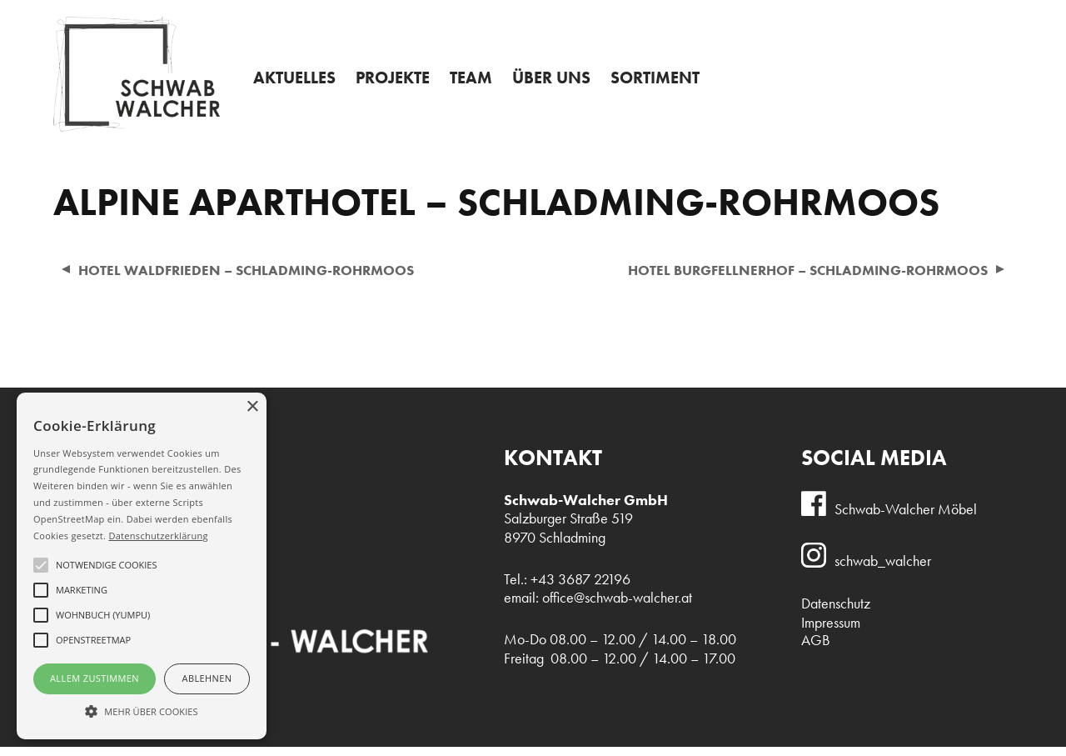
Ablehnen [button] (207, 678)
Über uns (568, 86)
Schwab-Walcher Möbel (905, 517)
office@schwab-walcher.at (617, 607)
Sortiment (677, 86)
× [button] (252, 407)
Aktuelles (297, 86)
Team (483, 86)
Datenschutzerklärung (157, 535)
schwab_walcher (882, 570)
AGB (815, 649)
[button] (141, 710)
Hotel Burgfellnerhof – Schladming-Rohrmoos (797, 278)
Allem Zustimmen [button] (94, 678)
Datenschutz (835, 612)
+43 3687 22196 (941, 16)
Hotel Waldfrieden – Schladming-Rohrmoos (254, 278)
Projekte (401, 86)
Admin (536, 13)
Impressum (830, 632)
